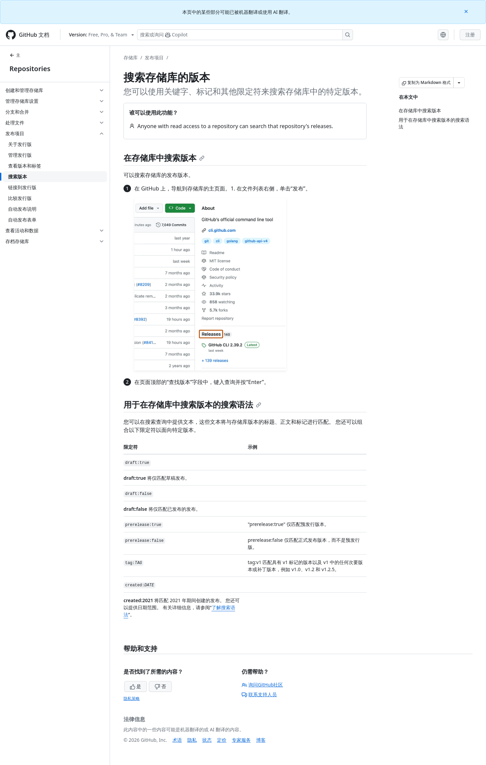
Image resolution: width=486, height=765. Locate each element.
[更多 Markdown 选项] (459, 82)
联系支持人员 (259, 694)
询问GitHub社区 (262, 684)
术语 (177, 740)
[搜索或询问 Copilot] (245, 34)
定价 (221, 740)
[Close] (466, 11)
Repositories (29, 68)
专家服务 (241, 740)
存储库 (131, 57)
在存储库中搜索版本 (164, 157)
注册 (470, 34)
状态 (207, 740)
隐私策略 (132, 698)
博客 (261, 740)
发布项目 (154, 57)
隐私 (192, 740)
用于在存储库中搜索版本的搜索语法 (192, 404)
